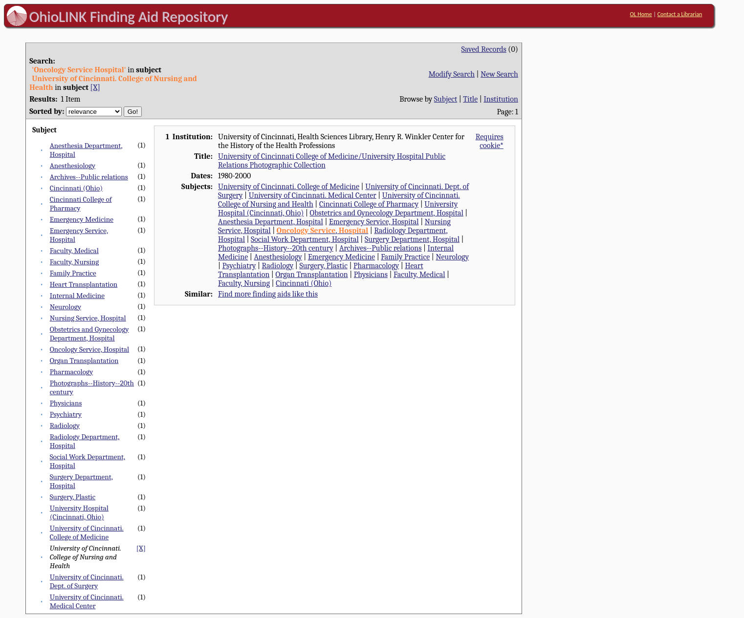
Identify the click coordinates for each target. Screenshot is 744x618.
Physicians (66, 403)
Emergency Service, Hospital (374, 221)
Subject (445, 99)
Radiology (65, 425)
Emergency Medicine (81, 219)
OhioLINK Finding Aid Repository (128, 16)
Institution (500, 99)
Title (470, 99)
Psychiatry (66, 414)
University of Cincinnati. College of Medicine (87, 532)
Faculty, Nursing (74, 261)
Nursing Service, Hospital (88, 318)
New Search (499, 74)
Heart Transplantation (84, 284)
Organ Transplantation (84, 360)
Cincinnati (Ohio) (76, 188)
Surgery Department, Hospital (412, 239)
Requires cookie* (489, 141)
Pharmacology (71, 371)
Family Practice (73, 273)
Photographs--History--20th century (275, 248)
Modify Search (452, 74)
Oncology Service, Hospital (89, 349)
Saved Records (483, 49)
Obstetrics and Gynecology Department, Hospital (89, 333)
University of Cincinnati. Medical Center (87, 601)
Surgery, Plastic (73, 496)
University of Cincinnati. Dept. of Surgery (87, 581)
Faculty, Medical (74, 250)
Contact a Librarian (679, 14)
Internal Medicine (77, 295)
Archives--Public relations (89, 176)
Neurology (65, 306)
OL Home (641, 14)
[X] (95, 87)
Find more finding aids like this (268, 294)
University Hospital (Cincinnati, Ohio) (79, 512)
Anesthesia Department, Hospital (270, 221)
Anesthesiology (72, 165)
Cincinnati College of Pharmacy (368, 204)
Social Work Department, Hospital (305, 239)
